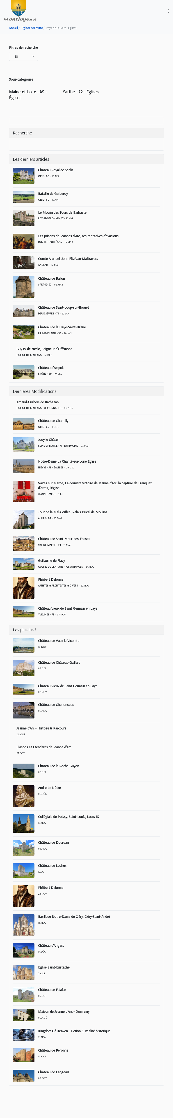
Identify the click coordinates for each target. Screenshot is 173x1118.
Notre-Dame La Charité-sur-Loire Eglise (67, 461)
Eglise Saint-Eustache (54, 967)
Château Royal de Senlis (55, 170)
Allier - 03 (44, 518)
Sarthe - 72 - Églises (80, 91)
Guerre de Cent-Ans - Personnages (38, 408)
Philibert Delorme (50, 579)
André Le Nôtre (49, 787)
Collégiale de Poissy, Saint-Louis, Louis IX (68, 816)
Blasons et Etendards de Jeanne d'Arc (43, 747)
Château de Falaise (52, 989)
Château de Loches (52, 865)
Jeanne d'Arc (46, 494)
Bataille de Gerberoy (53, 193)
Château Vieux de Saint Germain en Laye (67, 608)
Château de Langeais (53, 1072)
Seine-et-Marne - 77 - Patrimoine (58, 445)
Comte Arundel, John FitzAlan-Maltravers (68, 258)
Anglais (43, 264)
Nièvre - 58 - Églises (50, 467)
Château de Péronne (53, 1050)
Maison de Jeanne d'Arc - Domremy (63, 1011)
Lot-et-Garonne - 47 (50, 218)
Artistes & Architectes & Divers (58, 585)
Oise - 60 (43, 176)
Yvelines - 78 (46, 614)
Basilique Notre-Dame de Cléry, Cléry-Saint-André (74, 916)
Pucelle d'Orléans (50, 242)
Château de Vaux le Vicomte (58, 640)
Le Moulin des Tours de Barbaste (62, 212)
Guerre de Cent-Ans (29, 355)
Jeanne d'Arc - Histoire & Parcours (41, 728)
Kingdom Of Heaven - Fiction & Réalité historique (74, 1031)
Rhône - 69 (45, 373)
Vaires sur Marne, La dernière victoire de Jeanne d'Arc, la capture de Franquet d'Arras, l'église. (95, 485)
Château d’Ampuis (51, 367)
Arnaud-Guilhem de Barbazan (37, 402)
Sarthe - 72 (44, 284)
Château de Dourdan (53, 842)
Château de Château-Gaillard (59, 662)
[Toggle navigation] (168, 11)
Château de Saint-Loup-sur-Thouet (63, 307)
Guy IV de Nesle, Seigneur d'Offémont (44, 349)
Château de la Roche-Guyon (58, 766)
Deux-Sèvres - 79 (48, 313)
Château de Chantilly (53, 420)
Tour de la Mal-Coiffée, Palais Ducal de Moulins (72, 512)
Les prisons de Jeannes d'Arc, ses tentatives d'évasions (78, 236)
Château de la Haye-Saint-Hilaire (62, 327)
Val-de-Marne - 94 (49, 545)
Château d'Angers (51, 945)
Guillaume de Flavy (51, 560)
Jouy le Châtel (48, 439)
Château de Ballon (51, 278)
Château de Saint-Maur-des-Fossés (64, 538)
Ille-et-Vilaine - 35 (49, 333)
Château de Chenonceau (56, 704)
